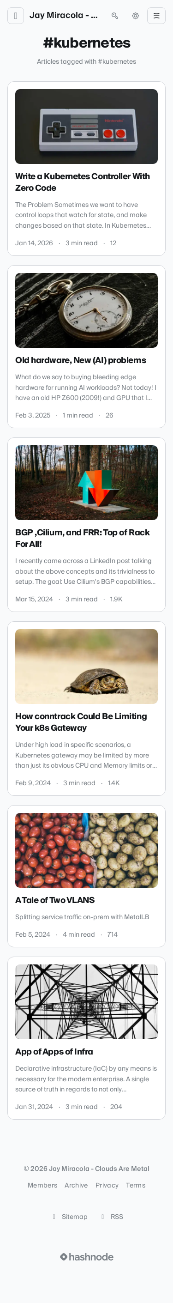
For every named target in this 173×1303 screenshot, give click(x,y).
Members (42, 1185)
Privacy (107, 1185)
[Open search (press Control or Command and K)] (115, 15)
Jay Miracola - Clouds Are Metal (65, 15)
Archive (76, 1185)
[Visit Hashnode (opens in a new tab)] (86, 1257)
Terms (135, 1185)
